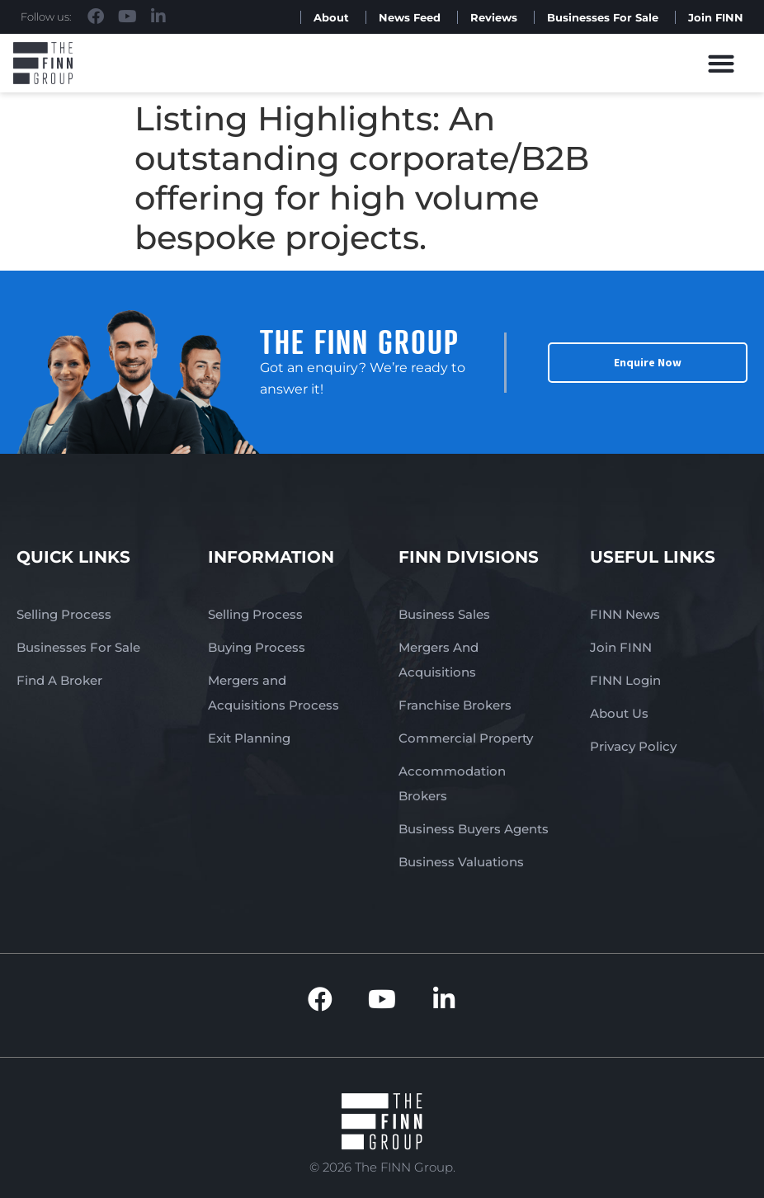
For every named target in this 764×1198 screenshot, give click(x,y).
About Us (619, 713)
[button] (721, 63)
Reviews (493, 17)
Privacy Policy (633, 746)
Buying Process (256, 647)
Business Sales (444, 614)
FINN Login (625, 680)
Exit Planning (249, 738)
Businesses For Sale (602, 17)
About (331, 17)
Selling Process (64, 614)
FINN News (625, 614)
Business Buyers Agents (474, 829)
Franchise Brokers (455, 705)
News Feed (410, 17)
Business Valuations (461, 862)
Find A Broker (59, 680)
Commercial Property (466, 738)
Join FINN (715, 17)
